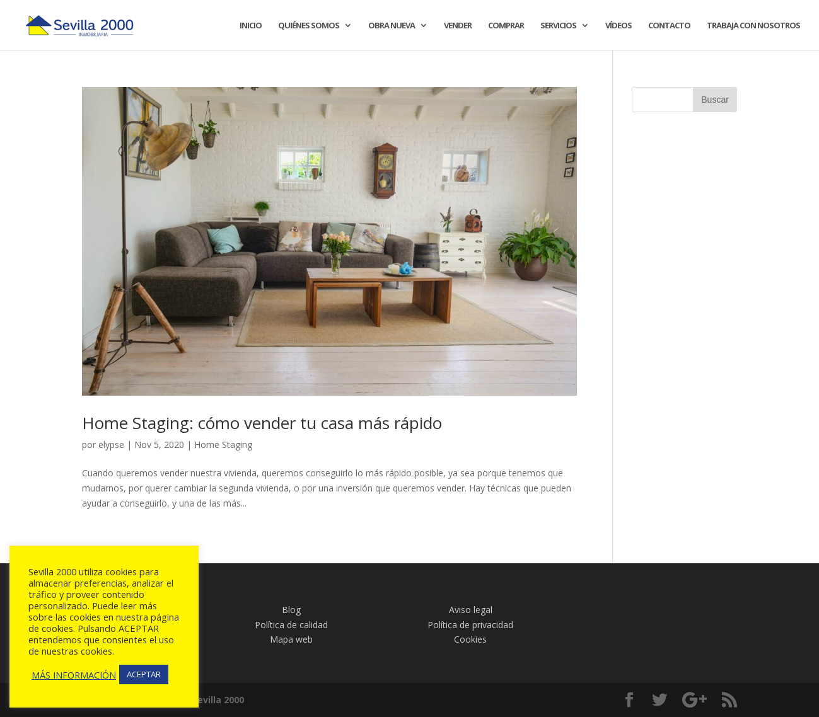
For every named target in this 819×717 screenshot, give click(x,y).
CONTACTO (669, 26)
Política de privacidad (470, 625)
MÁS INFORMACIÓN (74, 674)
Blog (291, 610)
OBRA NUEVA (391, 26)
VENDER (458, 26)
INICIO (251, 26)
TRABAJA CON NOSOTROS (753, 26)
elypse (111, 444)
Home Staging (223, 444)
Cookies (470, 639)
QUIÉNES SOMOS (308, 26)
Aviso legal (470, 610)
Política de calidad (291, 625)
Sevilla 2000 (218, 700)
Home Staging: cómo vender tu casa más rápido (262, 422)
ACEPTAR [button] (144, 674)
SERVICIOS (558, 26)
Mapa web (291, 639)
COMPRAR (506, 26)
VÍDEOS (618, 26)
